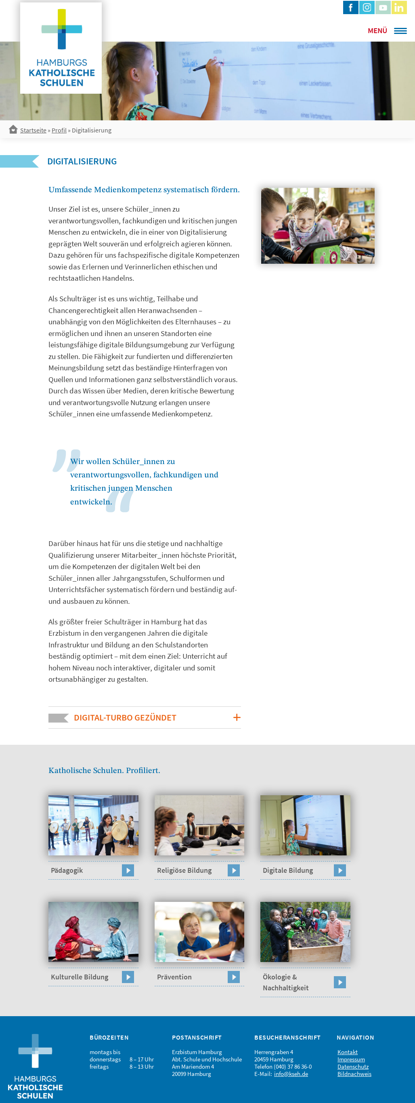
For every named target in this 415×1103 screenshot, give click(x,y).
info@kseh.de (291, 1074)
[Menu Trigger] (376, 30)
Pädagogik (67, 870)
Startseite (33, 130)
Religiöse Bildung (184, 870)
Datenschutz (353, 1066)
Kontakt (347, 1052)
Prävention (174, 976)
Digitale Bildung (288, 870)
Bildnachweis (354, 1074)
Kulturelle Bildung (79, 976)
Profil (59, 130)
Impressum (351, 1059)
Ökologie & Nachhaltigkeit (286, 982)
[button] (144, 717)
